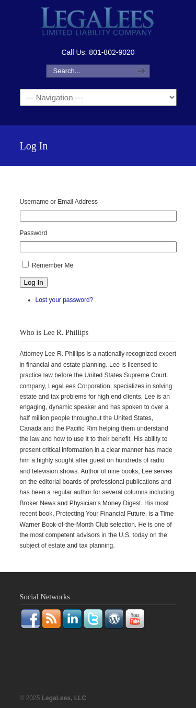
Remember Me (52, 265)
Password (34, 233)
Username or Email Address (59, 201)
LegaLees (98, 22)
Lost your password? (65, 300)
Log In (33, 282)
